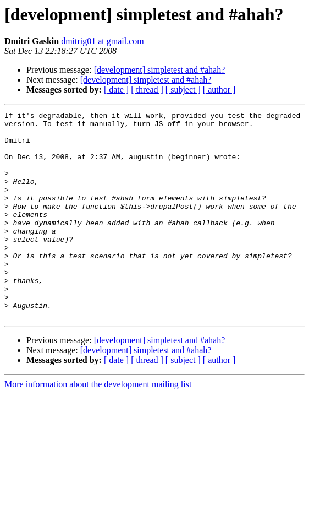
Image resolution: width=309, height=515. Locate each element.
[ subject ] (183, 89)
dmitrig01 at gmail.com (102, 41)
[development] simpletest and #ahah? (159, 69)
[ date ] (116, 89)
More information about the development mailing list (97, 425)
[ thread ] (147, 89)
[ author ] (219, 89)
